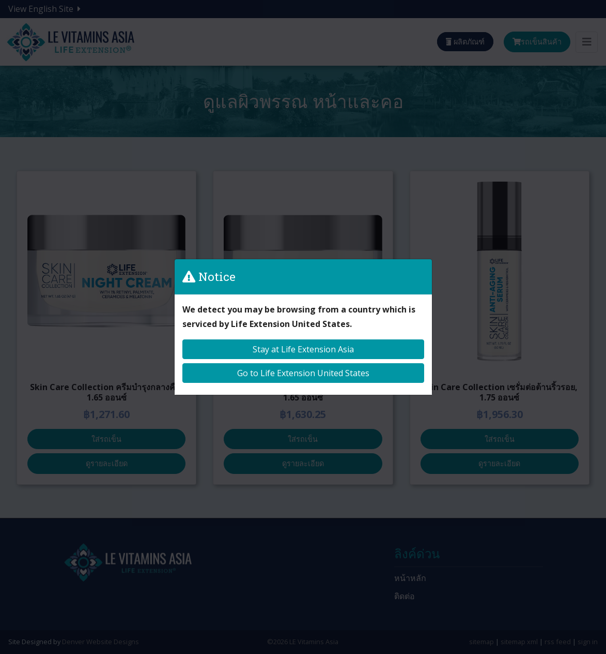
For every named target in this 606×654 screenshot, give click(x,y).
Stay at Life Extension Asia (303, 349)
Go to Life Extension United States (303, 373)
